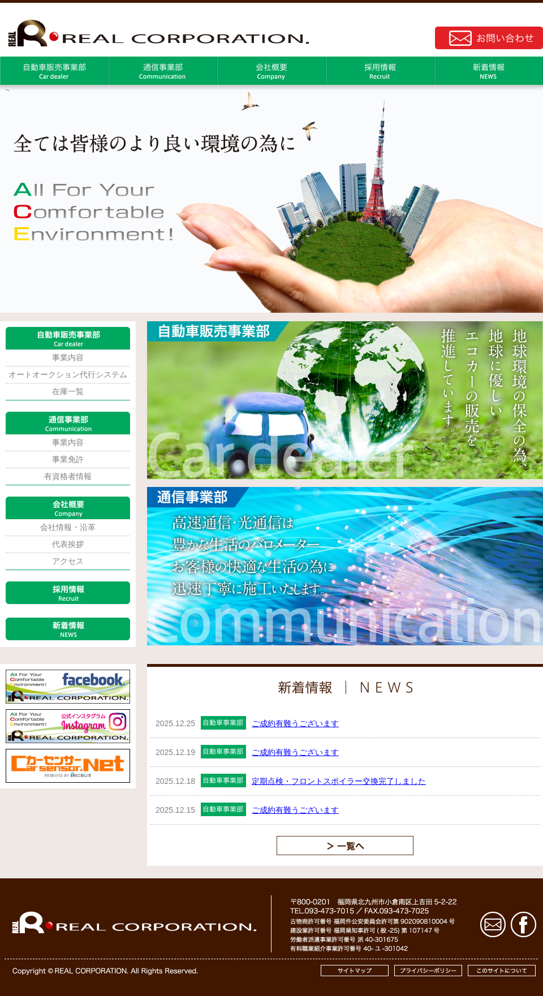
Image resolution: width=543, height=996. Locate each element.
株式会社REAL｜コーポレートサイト (155, 31)
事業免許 (68, 459)
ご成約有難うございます (295, 723)
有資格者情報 (68, 476)
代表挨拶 (68, 544)
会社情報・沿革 (68, 527)
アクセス (68, 561)
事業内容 (68, 357)
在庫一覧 (68, 391)
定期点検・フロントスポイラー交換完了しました (339, 781)
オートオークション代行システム (67, 374)
